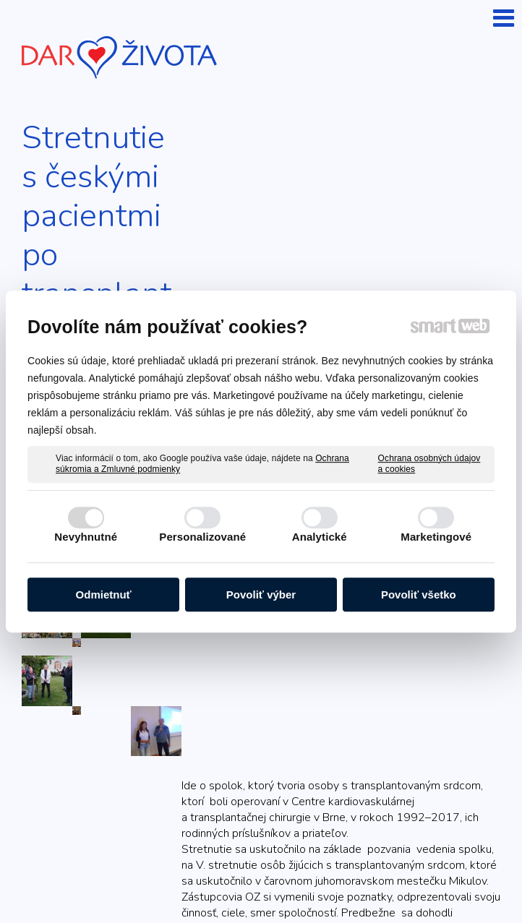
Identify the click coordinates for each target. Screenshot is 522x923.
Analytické (319, 537)
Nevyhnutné (85, 537)
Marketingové (436, 537)
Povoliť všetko (418, 594)
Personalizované (202, 537)
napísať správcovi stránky (387, 868)
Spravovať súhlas (336, 881)
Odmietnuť (104, 594)
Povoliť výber (261, 594)
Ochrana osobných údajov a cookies (429, 464)
